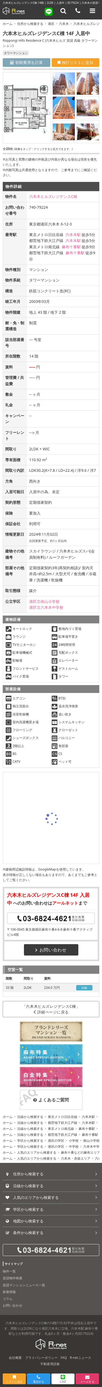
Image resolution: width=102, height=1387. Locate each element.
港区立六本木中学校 (46, 607)
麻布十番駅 (71, 246)
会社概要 (15, 1357)
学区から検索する (30, 1140)
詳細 (84, 988)
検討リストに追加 (75, 62)
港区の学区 (56, 1140)
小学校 (74, 1140)
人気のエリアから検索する (36, 1152)
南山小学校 (91, 1140)
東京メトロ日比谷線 (62, 1116)
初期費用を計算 (26, 62)
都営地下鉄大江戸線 (62, 1122)
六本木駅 (73, 234)
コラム (8, 1298)
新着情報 (9, 1292)
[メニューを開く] (92, 10)
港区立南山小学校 (44, 601)
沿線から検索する (30, 1116)
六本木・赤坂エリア (75, 1158)
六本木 (64, 23)
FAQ (64, 1357)
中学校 (74, 1146)
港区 (51, 23)
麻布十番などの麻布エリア (80, 1152)
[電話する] (78, 10)
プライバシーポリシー (41, 1357)
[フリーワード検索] (63, 10)
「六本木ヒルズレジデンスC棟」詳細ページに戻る (51, 1009)
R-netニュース (80, 1357)
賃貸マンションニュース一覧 (24, 1285)
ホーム (8, 23)
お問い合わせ (50, 950)
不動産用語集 (50, 1364)
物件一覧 (9, 1271)
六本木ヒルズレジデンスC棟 (53, 196)
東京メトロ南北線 (61, 1128)
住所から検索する (30, 23)
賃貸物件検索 (12, 1278)
